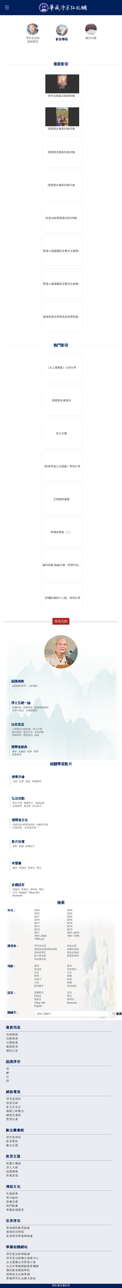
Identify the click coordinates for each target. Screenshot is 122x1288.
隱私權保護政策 (61, 1285)
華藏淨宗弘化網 (63, 7)
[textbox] (71, 1014)
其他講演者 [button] (32, 827)
